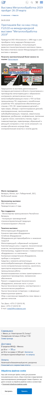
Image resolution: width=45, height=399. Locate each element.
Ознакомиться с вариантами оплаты (15, 365)
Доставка (6, 344)
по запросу (30, 355)
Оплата (5, 360)
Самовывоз (7, 331)
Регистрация (13, 59)
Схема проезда (7, 339)
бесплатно (29, 352)
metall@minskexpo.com (16, 309)
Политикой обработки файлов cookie (14, 384)
